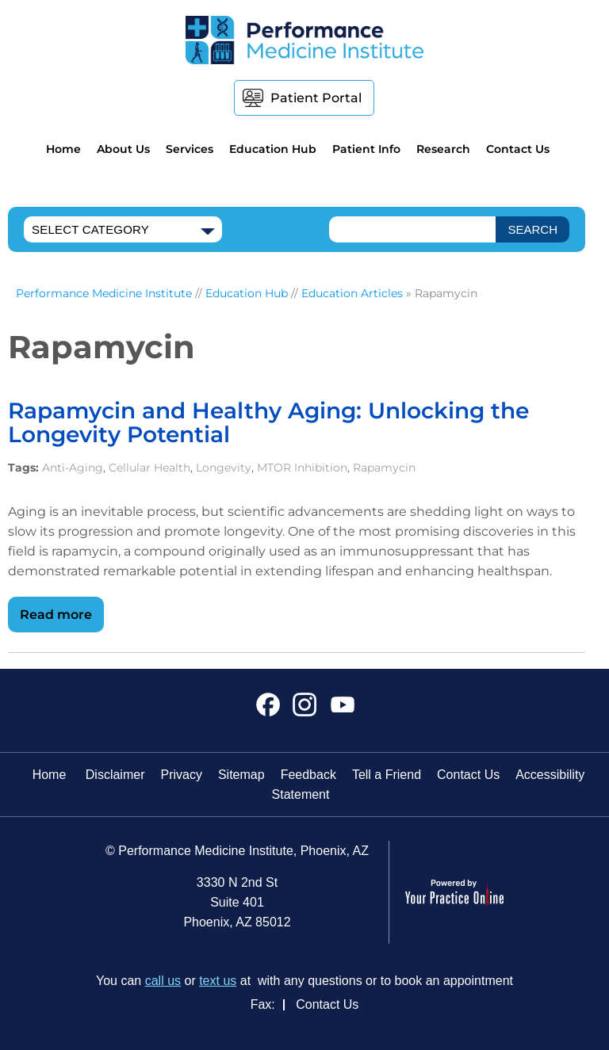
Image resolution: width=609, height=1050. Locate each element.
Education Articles (352, 293)
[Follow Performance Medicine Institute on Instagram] (305, 710)
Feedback (308, 774)
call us (163, 980)
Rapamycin (384, 467)
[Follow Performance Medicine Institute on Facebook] (268, 710)
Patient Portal (316, 97)
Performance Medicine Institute (104, 293)
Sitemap (241, 774)
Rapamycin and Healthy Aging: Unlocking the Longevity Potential (268, 422)
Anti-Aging (72, 467)
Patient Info (366, 149)
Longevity (223, 467)
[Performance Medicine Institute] (304, 39)
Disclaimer (115, 774)
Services (189, 149)
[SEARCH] (532, 229)
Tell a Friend (386, 774)
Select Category (90, 229)
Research (443, 149)
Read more (56, 614)
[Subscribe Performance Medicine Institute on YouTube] (340, 710)
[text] (412, 229)
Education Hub (272, 149)
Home (63, 149)
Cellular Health (149, 467)
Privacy (180, 774)
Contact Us (518, 149)
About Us (123, 149)
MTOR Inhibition (302, 467)
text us (217, 980)
